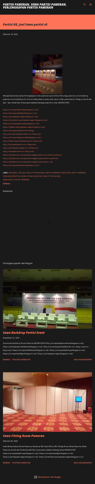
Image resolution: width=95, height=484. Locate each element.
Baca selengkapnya (83, 359)
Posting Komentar (21, 359)
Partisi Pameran (52, 172)
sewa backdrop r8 (11, 176)
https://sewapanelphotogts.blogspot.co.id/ (21, 123)
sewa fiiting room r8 (31, 176)
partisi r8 (65, 172)
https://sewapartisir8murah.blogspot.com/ (21, 165)
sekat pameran (78, 172)
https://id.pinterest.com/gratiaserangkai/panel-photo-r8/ (28, 162)
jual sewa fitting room (33, 172)
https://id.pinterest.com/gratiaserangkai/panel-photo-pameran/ (31, 158)
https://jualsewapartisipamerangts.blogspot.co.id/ (24, 127)
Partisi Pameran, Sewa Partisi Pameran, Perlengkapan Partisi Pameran (35, 5)
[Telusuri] (84, 4)
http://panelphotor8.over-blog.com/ (18, 151)
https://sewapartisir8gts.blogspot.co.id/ (20, 113)
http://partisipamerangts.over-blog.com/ (20, 148)
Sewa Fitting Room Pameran (23, 436)
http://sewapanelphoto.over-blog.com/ (19, 144)
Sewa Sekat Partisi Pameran (16, 179)
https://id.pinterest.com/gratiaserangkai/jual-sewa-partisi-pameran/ (32, 155)
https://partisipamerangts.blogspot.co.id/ (21, 116)
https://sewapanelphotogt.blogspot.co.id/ (21, 110)
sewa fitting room (51, 176)
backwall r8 (15, 172)
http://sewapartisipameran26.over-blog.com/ (22, 134)
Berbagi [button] (6, 183)
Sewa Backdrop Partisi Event (24, 333)
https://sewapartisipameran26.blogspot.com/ (22, 137)
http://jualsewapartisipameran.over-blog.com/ (22, 141)
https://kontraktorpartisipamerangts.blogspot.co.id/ (25, 120)
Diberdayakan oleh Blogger (47, 477)
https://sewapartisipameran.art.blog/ (19, 130)
